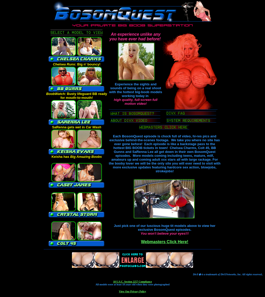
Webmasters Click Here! (164, 242)
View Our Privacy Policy (132, 291)
